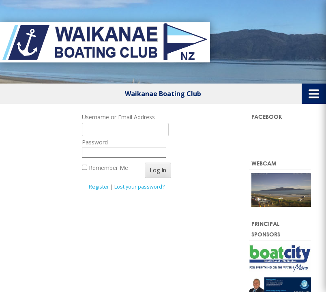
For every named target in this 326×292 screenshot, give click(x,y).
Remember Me (105, 168)
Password (95, 142)
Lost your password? (139, 186)
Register (99, 186)
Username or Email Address (118, 117)
